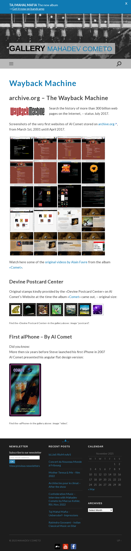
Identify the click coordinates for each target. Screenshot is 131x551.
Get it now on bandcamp (28, 9)
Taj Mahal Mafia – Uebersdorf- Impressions (63, 513)
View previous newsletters (24, 465)
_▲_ (65, 440)
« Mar (91, 489)
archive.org (106, 124)
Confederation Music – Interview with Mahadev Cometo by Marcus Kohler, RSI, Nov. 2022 (64, 499)
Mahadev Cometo (29, 540)
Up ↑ (119, 540)
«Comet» (15, 267)
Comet (74, 297)
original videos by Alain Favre (66, 262)
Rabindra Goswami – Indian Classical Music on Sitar (65, 524)
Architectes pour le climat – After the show (65, 484)
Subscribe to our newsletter (25, 452)
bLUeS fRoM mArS (60, 454)
